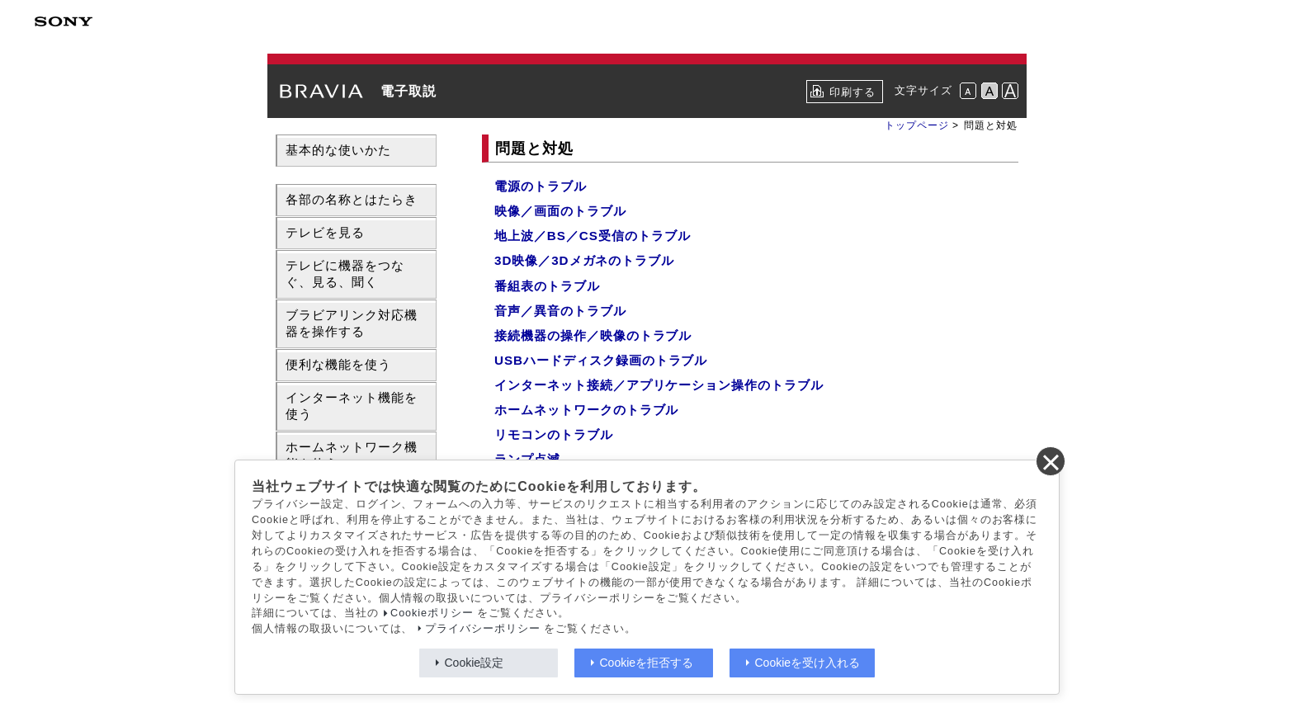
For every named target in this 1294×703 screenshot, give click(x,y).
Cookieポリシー (432, 613)
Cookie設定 (474, 662)
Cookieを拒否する (647, 662)
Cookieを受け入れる (808, 662)
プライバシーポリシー (483, 629)
